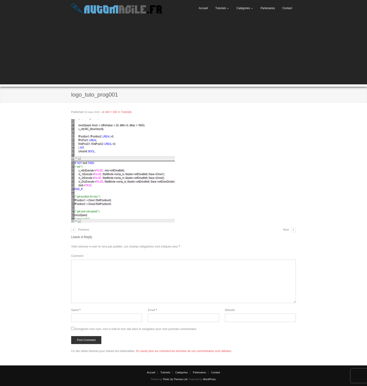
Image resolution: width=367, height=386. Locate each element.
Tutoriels (220, 8)
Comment (77, 256)
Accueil (203, 8)
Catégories (243, 8)
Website (230, 310)
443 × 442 (111, 112)
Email (152, 310)
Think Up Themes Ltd (175, 379)
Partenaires (268, 8)
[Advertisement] (183, 51)
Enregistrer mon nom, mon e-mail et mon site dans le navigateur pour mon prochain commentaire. (136, 329)
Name (76, 310)
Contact (287, 8)
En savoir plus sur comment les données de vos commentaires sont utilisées (183, 351)
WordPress (209, 379)
